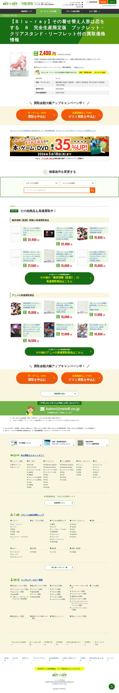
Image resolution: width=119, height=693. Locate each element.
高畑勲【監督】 (94, 309)
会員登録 (23, 418)
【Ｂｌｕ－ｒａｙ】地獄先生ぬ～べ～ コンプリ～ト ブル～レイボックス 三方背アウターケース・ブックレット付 (32, 329)
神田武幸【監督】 (61, 329)
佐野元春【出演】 (28, 260)
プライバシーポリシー (39, 659)
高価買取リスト (59, 503)
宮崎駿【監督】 (61, 260)
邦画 (24, 234)
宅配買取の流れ (59, 394)
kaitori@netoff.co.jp (63, 409)
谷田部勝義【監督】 (96, 232)
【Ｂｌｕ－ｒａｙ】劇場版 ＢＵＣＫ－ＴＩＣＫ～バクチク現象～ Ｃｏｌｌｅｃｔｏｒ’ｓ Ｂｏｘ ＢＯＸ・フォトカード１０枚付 (65, 232)
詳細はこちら (79, 67)
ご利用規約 (82, 659)
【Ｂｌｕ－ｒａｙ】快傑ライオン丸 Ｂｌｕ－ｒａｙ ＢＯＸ (32, 230)
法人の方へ (15, 659)
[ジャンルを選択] (77, 183)
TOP (111, 686)
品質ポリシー (25, 659)
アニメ (25, 335)
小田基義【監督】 (95, 260)
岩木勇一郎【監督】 (62, 239)
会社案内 (6, 659)
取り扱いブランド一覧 (59, 567)
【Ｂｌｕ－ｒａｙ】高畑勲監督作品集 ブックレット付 (98, 305)
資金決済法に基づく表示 (96, 659)
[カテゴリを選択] (41, 183)
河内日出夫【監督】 (96, 329)
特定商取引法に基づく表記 (59, 684)
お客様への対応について (69, 659)
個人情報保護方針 (54, 659)
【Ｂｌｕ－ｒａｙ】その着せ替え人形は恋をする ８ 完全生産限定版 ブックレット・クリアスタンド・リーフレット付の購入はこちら (53, 130)
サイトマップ (110, 659)
